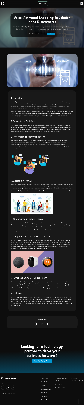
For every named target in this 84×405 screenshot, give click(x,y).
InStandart (44, 378)
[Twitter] (8, 388)
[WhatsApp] (3, 388)
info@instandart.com (61, 378)
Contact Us (44, 400)
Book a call (43, 4)
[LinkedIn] (13, 388)
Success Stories (46, 389)
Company (44, 396)
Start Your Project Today (42, 361)
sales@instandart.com (61, 381)
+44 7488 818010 (59, 385)
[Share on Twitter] (42, 324)
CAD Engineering (46, 382)
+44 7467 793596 (60, 387)
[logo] (2, 3)
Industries (44, 393)
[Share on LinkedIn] (47, 324)
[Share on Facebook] (37, 324)
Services (43, 386)
